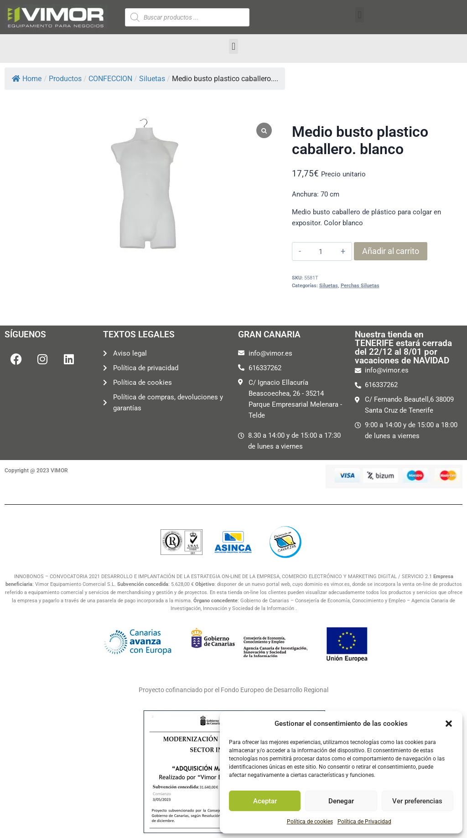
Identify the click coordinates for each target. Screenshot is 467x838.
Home (27, 78)
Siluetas (328, 286)
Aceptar (265, 801)
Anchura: (305, 194)
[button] (448, 723)
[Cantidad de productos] (320, 251)
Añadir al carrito (390, 251)
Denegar (341, 801)
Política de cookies (310, 821)
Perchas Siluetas (360, 286)
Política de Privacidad (364, 821)
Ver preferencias (417, 801)
